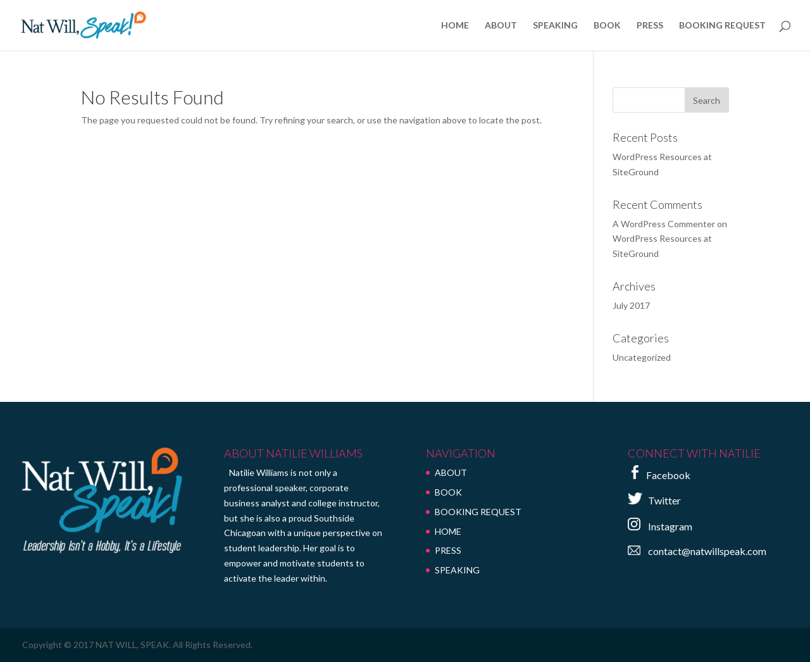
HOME (455, 25)
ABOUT (501, 25)
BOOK (607, 25)
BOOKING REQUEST (722, 25)
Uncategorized (642, 357)
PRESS (650, 25)
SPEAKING (555, 25)
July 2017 (631, 305)
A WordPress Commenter (664, 223)
